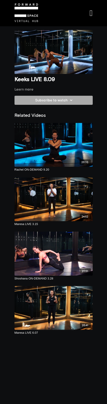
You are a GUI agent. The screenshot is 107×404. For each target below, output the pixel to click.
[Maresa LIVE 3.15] (54, 224)
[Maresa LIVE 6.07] (54, 333)
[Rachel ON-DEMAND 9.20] (54, 169)
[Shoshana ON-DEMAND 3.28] (54, 278)
